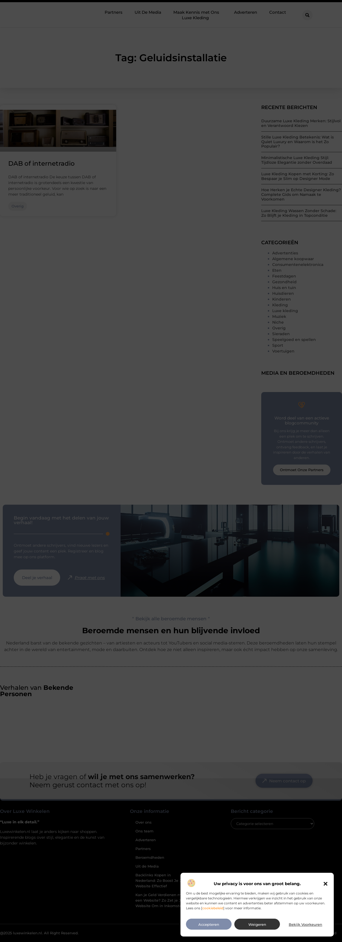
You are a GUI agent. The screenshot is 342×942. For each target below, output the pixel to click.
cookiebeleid (212, 924)
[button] (325, 900)
